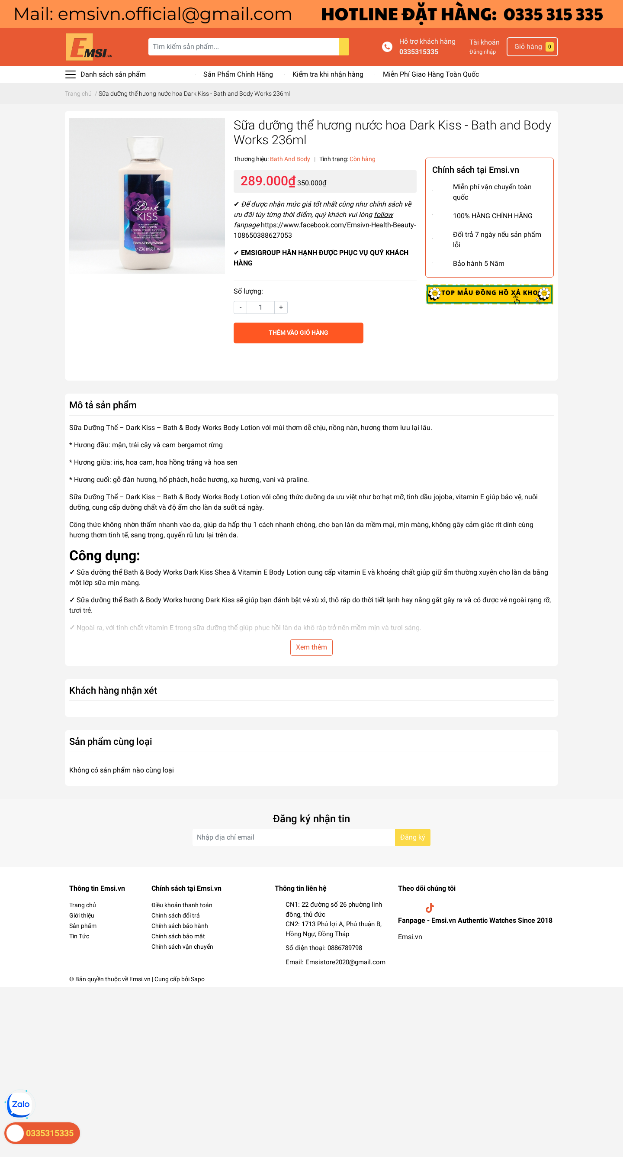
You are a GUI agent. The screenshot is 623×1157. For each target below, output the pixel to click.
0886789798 (345, 948)
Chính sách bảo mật (178, 936)
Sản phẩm (82, 925)
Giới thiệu (81, 915)
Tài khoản (484, 42)
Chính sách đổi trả (175, 915)
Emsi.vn (410, 937)
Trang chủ (82, 905)
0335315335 (418, 52)
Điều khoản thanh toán (181, 905)
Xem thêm (311, 647)
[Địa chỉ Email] (311, 837)
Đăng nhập (482, 51)
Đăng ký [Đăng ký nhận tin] (412, 837)
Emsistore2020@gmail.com (345, 962)
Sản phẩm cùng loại (110, 741)
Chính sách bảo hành (179, 925)
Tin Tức (79, 936)
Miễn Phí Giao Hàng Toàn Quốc (431, 74)
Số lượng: (248, 291)
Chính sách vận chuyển (182, 946)
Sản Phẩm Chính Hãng (238, 74)
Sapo (198, 979)
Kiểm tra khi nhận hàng (327, 74)
